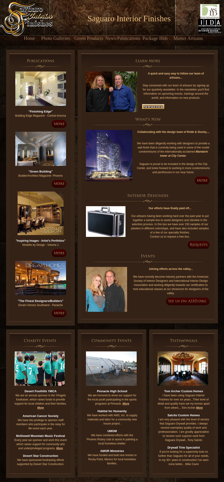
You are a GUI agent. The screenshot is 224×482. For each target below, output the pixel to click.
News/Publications (122, 38)
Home (22, 38)
